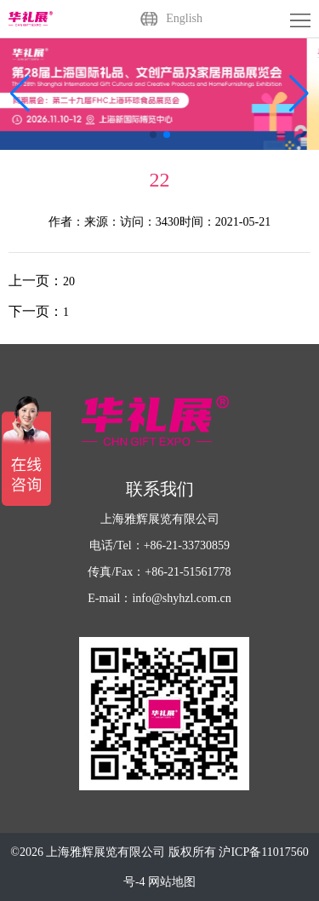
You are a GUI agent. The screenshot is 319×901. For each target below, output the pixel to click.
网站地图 (172, 881)
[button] (299, 93)
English (184, 18)
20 (69, 281)
